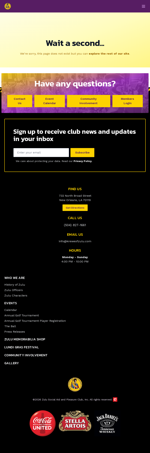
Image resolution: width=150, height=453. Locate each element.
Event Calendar (49, 101)
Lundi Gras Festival (21, 347)
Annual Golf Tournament (21, 316)
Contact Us (19, 101)
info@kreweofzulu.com (75, 241)
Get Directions (75, 208)
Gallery (11, 363)
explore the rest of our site (109, 54)
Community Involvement (89, 101)
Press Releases (14, 332)
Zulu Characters (15, 296)
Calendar (10, 310)
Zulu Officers (13, 290)
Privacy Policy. (83, 161)
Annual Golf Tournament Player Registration (35, 321)
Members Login (127, 101)
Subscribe (82, 153)
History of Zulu (14, 285)
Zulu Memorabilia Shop (24, 339)
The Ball (10, 326)
